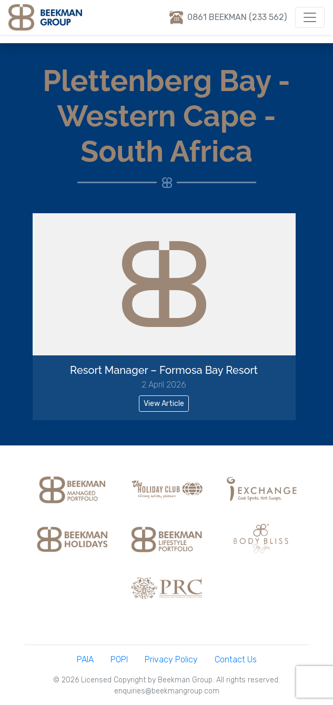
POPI (119, 659)
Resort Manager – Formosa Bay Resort (164, 370)
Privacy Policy (171, 659)
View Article (164, 403)
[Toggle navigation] (310, 17)
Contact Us (236, 659)
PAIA (85, 659)
